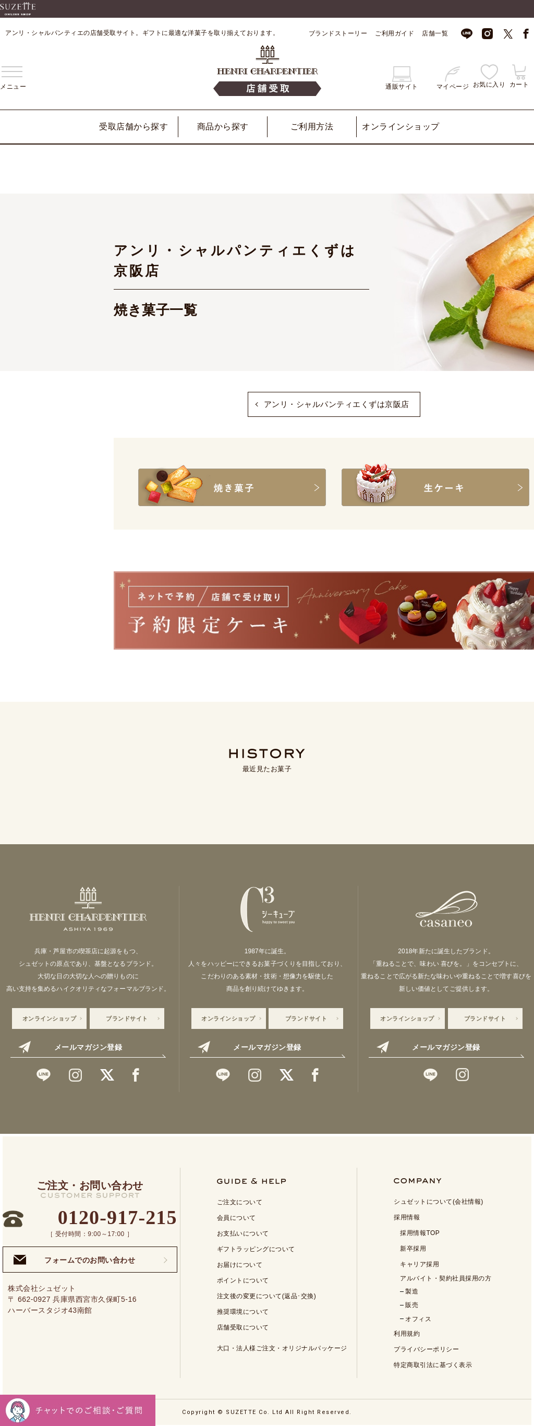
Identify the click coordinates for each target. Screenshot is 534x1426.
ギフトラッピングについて (256, 1247)
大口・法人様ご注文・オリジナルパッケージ (282, 1346)
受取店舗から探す (133, 126)
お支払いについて (243, 1232)
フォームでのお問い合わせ (74, 1258)
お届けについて (240, 1263)
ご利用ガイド (394, 33)
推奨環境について (243, 1310)
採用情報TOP (420, 1231)
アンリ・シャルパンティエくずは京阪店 (336, 404)
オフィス (418, 1317)
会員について (236, 1216)
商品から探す (223, 126)
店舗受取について (243, 1325)
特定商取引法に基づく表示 (433, 1363)
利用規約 (407, 1332)
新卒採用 (413, 1247)
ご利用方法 (312, 126)
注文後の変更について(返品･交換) (267, 1294)
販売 (411, 1303)
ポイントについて (243, 1279)
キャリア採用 (419, 1262)
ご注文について (240, 1200)
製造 (411, 1289)
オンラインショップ (401, 126)
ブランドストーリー (338, 33)
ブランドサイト (127, 1017)
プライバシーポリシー (426, 1347)
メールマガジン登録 (70, 1045)
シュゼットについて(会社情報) (438, 1200)
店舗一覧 (435, 33)
